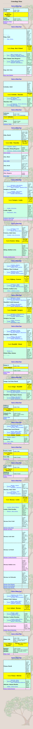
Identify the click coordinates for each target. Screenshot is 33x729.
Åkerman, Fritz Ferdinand (9, 591)
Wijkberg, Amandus (15, 265)
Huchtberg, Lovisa (12, 498)
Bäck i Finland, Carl (16, 54)
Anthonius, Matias (7, 124)
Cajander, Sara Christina (13, 236)
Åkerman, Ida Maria (8, 535)
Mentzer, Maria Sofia (12, 517)
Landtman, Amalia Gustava (13, 193)
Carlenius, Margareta (16, 493)
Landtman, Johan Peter (16, 192)
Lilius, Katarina (7, 153)
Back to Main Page (16, 6)
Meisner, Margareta (16, 106)
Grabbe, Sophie (11, 324)
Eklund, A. (10, 354)
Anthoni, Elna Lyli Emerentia (10, 635)
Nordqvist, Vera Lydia (8, 220)
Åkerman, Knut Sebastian (9, 590)
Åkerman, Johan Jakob (12, 619)
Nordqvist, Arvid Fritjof (13, 317)
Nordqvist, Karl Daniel (17, 185)
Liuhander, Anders (12, 147)
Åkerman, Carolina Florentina (10, 563)
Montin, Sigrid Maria (16, 231)
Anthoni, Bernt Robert (13, 431)
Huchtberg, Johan (15, 497)
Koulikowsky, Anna (12, 213)
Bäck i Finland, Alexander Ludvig (15, 55)
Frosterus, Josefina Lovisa (9, 257)
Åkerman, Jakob (11, 491)
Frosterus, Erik (15, 229)
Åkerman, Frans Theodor (9, 593)
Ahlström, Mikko (15, 685)
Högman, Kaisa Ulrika (12, 692)
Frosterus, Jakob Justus (13, 286)
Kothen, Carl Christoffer (17, 60)
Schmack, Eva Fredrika (16, 267)
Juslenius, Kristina (16, 100)
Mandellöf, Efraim (15, 299)
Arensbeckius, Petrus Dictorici (19, 104)
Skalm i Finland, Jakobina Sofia (19, 188)
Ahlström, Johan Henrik (13, 687)
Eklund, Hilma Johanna (7, 376)
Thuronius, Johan (15, 97)
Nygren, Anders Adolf (16, 436)
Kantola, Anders (11, 442)
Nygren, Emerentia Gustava (14, 437)
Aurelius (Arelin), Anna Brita (19, 301)
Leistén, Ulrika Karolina (13, 626)
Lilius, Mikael (7, 171)
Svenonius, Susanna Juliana (14, 151)
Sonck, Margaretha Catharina (18, 688)
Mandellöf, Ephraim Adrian (14, 300)
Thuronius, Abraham (12, 98)
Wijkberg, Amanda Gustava (13, 307)
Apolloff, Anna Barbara (17, 63)
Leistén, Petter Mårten (13, 512)
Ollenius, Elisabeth (16, 500)
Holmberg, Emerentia (16, 439)
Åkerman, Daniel (15, 490)
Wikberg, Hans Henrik (12, 266)
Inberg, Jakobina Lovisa (13, 292)
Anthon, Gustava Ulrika (13, 273)
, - (8, 34)
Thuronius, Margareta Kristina (19, 56)
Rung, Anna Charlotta (8, 75)
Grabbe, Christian (12, 209)
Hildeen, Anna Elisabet (17, 194)
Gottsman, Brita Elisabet (17, 274)
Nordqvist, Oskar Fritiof (9, 218)
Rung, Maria (10, 39)
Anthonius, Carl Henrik (17, 272)
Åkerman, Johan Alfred (9, 533)
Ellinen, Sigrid (7, 659)
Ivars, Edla (10, 447)
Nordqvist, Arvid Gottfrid (14, 186)
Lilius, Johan (6, 176)
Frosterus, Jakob (11, 230)
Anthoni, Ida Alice (8, 449)
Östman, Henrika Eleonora (9, 694)
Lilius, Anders (7, 161)
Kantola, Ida (6, 464)
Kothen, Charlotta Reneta (13, 62)
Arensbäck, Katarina (12, 105)
